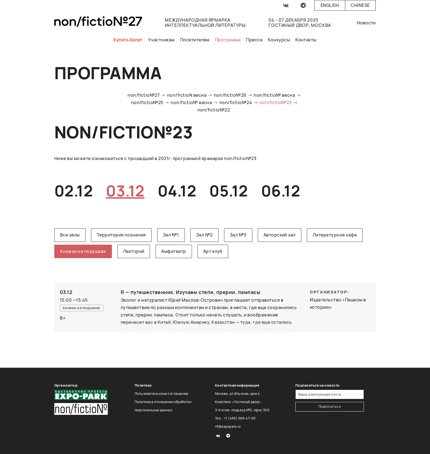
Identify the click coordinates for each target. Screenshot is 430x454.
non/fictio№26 (230, 95)
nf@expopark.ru (228, 426)
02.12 (73, 190)
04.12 (177, 190)
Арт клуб (212, 251)
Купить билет (128, 40)
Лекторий (134, 251)
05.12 (228, 190)
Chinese (360, 5)
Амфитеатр (173, 251)
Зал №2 (204, 235)
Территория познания (121, 235)
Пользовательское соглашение (161, 393)
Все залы (70, 235)
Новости (366, 23)
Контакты (305, 40)
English (330, 5)
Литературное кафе (335, 235)
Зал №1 (171, 235)
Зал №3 (238, 235)
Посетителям (195, 40)
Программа (228, 40)
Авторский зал (280, 235)
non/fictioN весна (186, 95)
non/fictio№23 (275, 102)
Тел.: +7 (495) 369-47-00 (235, 418)
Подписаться (329, 406)
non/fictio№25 (147, 102)
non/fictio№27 (144, 95)
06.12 (280, 190)
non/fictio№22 (213, 110)
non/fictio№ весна (274, 95)
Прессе (254, 40)
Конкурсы (279, 40)
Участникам (161, 40)
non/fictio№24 (235, 102)
